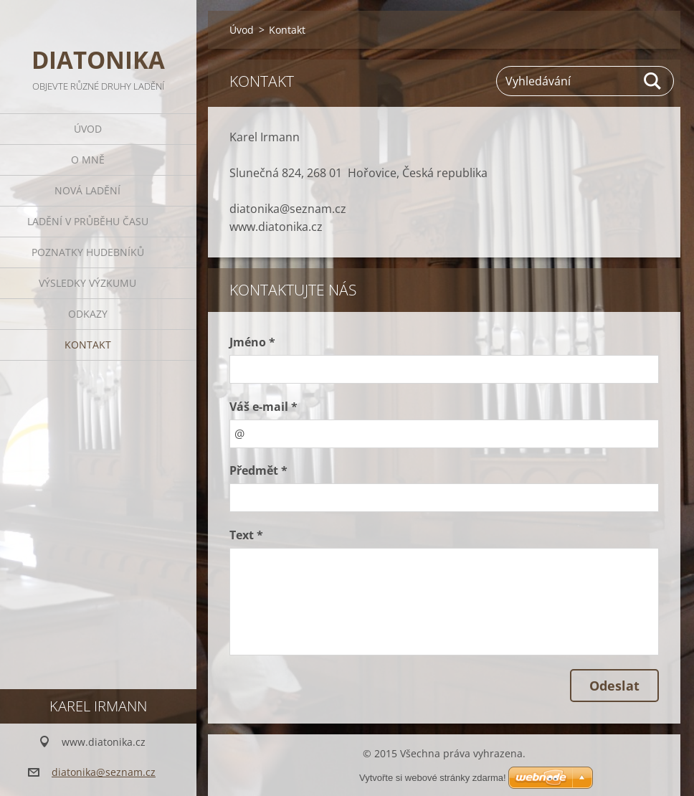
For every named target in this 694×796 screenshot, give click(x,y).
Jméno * (252, 342)
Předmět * (258, 470)
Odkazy (88, 314)
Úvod (88, 129)
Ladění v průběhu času (87, 221)
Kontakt (88, 344)
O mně (88, 159)
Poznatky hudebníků (88, 252)
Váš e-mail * (263, 406)
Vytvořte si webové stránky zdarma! (432, 777)
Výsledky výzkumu (87, 283)
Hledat (653, 81)
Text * (246, 535)
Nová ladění (87, 190)
